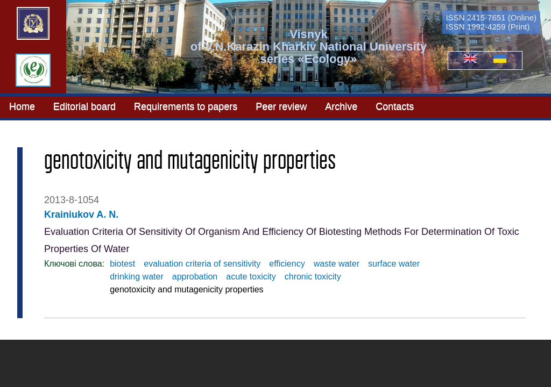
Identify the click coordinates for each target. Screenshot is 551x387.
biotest (122, 263)
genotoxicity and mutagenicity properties (187, 289)
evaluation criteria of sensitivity (202, 263)
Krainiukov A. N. (81, 214)
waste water (336, 263)
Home (22, 106)
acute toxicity (251, 276)
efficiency (287, 263)
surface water (394, 263)
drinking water (137, 276)
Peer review (281, 106)
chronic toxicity (313, 276)
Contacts (395, 106)
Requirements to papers (185, 106)
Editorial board (84, 106)
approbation (195, 276)
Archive (341, 106)
